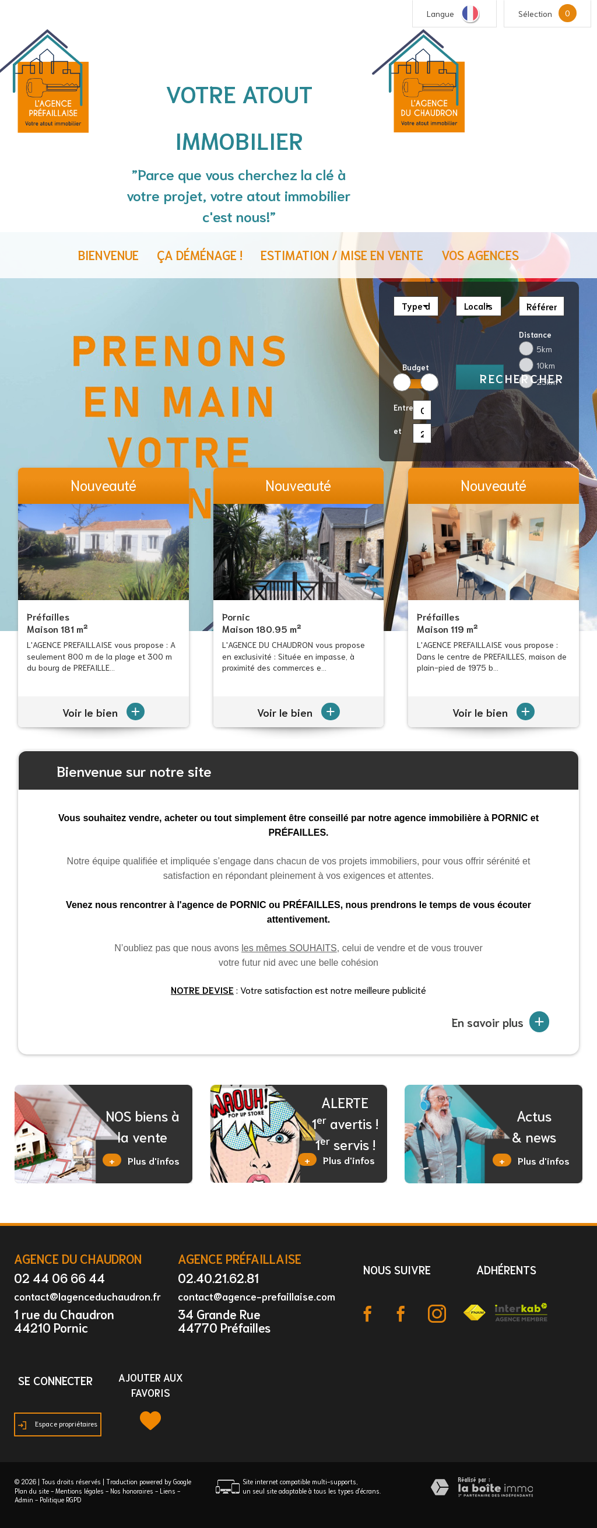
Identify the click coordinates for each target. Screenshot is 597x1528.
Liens (167, 1491)
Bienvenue (108, 254)
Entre (401, 407)
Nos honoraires (131, 1491)
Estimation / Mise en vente (342, 254)
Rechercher (492, 377)
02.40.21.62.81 (218, 1277)
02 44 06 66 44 (59, 1277)
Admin (24, 1499)
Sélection (535, 13)
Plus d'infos (141, 1160)
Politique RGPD (60, 1499)
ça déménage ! (200, 254)
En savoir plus (500, 1021)
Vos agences (480, 254)
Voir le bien (103, 712)
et (398, 431)
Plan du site (32, 1491)
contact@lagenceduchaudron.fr (87, 1295)
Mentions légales (79, 1491)
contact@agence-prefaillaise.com (256, 1295)
